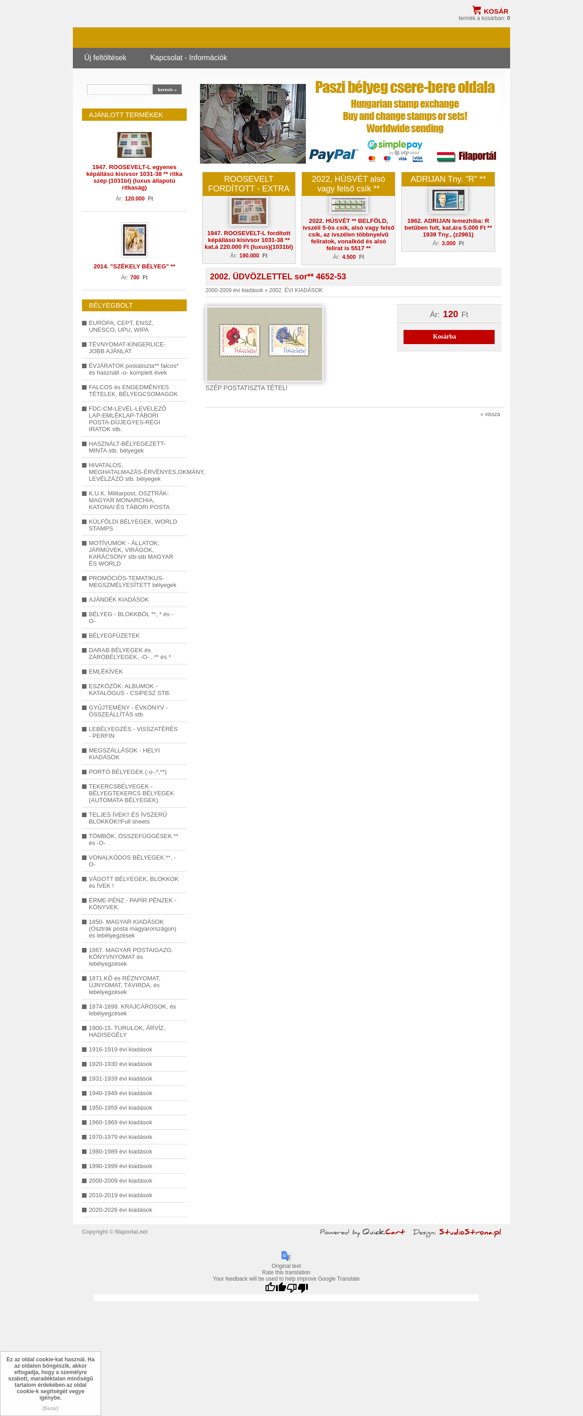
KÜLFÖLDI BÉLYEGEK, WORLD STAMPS (133, 525)
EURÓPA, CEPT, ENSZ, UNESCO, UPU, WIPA (121, 326)
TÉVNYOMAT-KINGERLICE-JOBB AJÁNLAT (127, 348)
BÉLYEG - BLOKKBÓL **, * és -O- (131, 617)
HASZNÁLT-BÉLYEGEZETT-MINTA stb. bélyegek (127, 447)
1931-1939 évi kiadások (120, 1078)
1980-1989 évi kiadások (120, 1151)
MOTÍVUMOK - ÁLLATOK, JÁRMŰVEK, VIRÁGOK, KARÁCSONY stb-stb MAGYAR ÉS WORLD (131, 553)
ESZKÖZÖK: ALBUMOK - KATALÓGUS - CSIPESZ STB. (130, 689)
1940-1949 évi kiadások (120, 1093)
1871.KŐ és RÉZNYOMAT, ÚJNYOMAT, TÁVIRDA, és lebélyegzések (124, 985)
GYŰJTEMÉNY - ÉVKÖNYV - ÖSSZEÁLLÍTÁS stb (128, 711)
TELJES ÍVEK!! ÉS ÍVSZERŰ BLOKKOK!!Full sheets (128, 818)
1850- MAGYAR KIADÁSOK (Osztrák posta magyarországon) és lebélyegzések (132, 928)
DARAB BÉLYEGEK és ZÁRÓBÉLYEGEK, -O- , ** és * (130, 653)
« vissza (490, 414)
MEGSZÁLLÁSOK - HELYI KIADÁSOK (124, 754)
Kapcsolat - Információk (188, 57)
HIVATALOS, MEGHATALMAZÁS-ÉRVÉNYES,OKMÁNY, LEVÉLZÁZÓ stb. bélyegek (134, 472)
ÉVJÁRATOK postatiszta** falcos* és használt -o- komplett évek (134, 369)
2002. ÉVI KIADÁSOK (295, 290)
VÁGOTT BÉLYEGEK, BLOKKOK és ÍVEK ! (134, 882)
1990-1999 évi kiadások (120, 1166)
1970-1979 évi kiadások (120, 1136)
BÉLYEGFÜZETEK (114, 635)
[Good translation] (275, 1288)
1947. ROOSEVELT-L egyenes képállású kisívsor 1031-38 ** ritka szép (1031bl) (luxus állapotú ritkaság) (134, 177)
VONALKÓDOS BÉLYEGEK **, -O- (132, 861)
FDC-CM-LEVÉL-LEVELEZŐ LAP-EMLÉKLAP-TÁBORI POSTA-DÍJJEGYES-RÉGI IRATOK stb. (127, 419)
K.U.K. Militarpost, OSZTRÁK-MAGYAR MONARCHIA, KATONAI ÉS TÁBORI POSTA (129, 500)
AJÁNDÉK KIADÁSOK (119, 599)
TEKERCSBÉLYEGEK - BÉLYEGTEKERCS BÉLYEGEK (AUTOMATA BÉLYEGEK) (131, 793)
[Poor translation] (297, 1288)
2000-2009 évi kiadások (120, 1180)
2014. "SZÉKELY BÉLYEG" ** (134, 266)
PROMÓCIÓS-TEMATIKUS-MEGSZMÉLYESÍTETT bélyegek (132, 581)
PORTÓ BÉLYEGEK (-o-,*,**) (128, 771)
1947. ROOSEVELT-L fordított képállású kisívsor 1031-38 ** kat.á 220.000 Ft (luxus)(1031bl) (249, 240)
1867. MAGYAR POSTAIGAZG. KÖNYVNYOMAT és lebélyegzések (131, 957)
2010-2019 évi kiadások (120, 1195)
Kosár (496, 11)
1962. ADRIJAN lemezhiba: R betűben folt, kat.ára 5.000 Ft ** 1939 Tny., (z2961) (448, 227)
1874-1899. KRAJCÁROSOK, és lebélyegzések (132, 1010)
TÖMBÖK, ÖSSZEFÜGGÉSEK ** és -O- (133, 839)
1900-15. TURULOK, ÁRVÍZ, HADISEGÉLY (127, 1031)
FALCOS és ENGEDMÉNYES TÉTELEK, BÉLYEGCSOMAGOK (133, 390)
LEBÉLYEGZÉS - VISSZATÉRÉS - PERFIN (133, 732)
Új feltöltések (105, 57)
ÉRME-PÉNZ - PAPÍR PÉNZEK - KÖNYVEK (132, 904)
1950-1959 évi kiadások (120, 1107)
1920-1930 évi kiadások (120, 1064)
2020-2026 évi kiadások (120, 1209)
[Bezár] (51, 1408)
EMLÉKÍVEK (106, 671)
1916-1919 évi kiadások (120, 1049)
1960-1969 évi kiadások (120, 1122)
